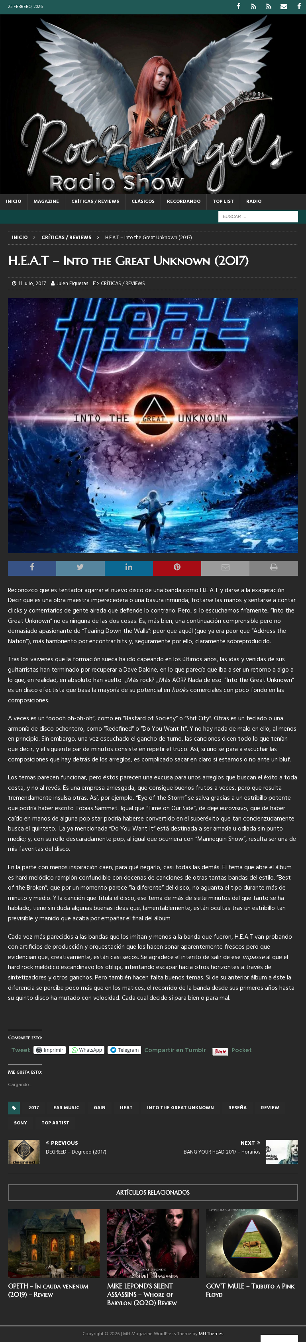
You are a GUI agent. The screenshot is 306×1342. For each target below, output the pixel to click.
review (270, 1108)
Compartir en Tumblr (175, 1049)
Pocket (241, 1050)
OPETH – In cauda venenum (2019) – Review (48, 1290)
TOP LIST (223, 201)
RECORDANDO (183, 201)
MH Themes (211, 1334)
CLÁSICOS (143, 201)
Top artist (55, 1123)
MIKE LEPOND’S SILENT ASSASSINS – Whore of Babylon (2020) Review (142, 1294)
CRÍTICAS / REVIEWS (95, 201)
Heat (126, 1108)
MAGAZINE (46, 201)
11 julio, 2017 (32, 283)
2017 (33, 1108)
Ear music (66, 1108)
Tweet (20, 1049)
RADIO (253, 201)
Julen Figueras (72, 283)
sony (20, 1123)
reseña (237, 1108)
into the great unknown (180, 1108)
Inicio (13, 201)
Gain (100, 1108)
